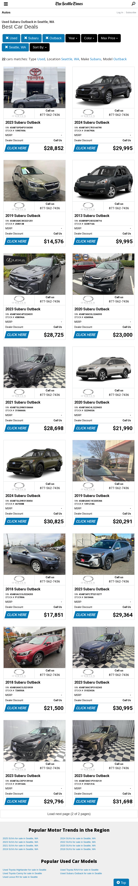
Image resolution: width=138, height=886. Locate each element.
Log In (120, 12)
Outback (53, 38)
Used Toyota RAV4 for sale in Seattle (79, 869)
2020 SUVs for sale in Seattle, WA (78, 845)
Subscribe (131, 12)
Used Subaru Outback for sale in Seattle (81, 873)
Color (89, 38)
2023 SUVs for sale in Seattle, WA (20, 842)
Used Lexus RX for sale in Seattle (20, 877)
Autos (6, 12)
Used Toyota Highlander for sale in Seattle (24, 869)
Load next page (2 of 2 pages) (69, 814)
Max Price (109, 38)
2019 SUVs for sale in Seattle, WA (20, 849)
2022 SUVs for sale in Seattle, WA (78, 842)
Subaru (31, 38)
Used (11, 38)
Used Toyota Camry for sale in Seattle (22, 873)
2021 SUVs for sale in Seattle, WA (20, 845)
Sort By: (40, 47)
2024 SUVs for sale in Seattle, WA (78, 838)
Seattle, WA (15, 47)
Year (72, 38)
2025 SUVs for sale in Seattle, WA (20, 838)
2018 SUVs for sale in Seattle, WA (78, 849)
